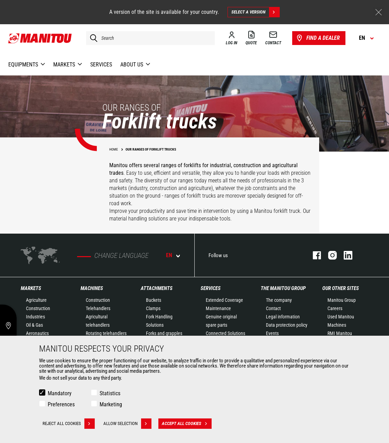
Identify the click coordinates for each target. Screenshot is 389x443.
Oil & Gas (34, 325)
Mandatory (60, 393)
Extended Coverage (224, 300)
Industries (35, 316)
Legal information (283, 316)
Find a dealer (317, 38)
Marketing (111, 404)
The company (279, 300)
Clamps (153, 308)
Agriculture (36, 300)
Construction (38, 308)
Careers (334, 308)
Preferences (61, 404)
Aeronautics (37, 333)
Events (272, 333)
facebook (313, 255)
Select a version (255, 12)
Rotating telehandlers (106, 333)
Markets (31, 288)
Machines (92, 288)
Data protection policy (286, 325)
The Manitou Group (283, 288)
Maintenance (218, 308)
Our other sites (340, 288)
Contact (273, 308)
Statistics (110, 393)
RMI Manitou (339, 333)
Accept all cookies (187, 423)
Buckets (153, 300)
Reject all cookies (69, 423)
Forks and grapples (164, 333)
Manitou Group (341, 300)
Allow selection (127, 423)
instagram (329, 255)
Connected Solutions (225, 333)
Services (211, 288)
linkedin (344, 255)
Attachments (157, 288)
